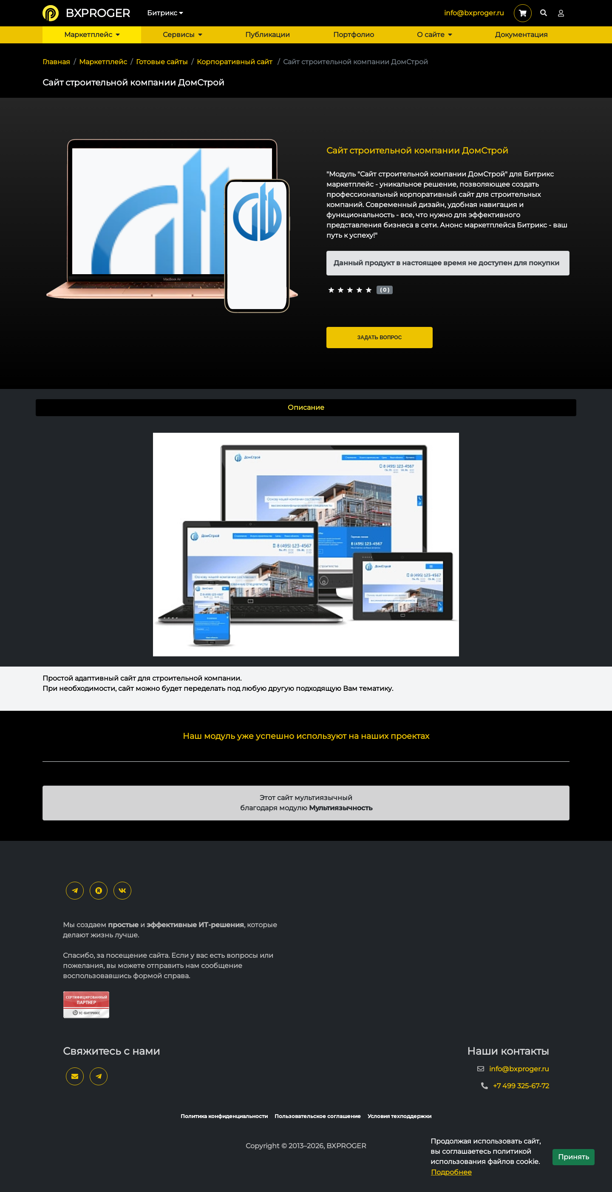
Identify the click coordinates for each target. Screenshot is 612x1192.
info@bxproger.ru (474, 13)
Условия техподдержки (399, 1116)
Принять (573, 1157)
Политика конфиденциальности (224, 1116)
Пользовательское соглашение (318, 1116)
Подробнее (451, 1172)
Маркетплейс (92, 35)
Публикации (267, 35)
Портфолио (353, 35)
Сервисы (182, 35)
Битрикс (165, 13)
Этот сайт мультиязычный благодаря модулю (306, 803)
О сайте (434, 35)
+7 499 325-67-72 (521, 1086)
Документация (521, 35)
